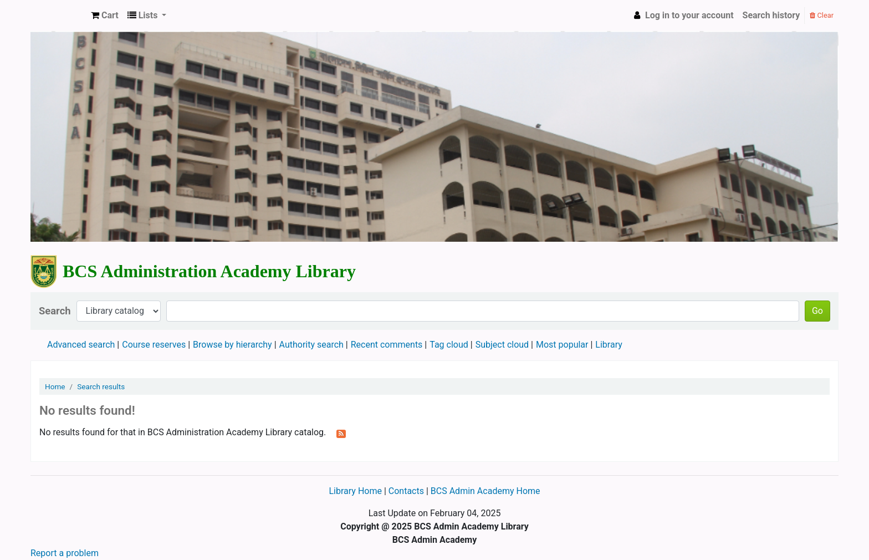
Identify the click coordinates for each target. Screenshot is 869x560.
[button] (104, 15)
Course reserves (154, 344)
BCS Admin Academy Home (485, 491)
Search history (771, 15)
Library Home (356, 491)
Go (817, 311)
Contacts (406, 491)
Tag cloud (449, 344)
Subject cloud (502, 344)
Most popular (562, 344)
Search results (101, 386)
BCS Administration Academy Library (58, 15)
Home (55, 386)
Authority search (311, 344)
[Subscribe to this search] (341, 433)
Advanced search (81, 344)
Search (55, 311)
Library (608, 344)
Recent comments (387, 344)
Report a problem (64, 553)
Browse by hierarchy (232, 344)
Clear (822, 15)
